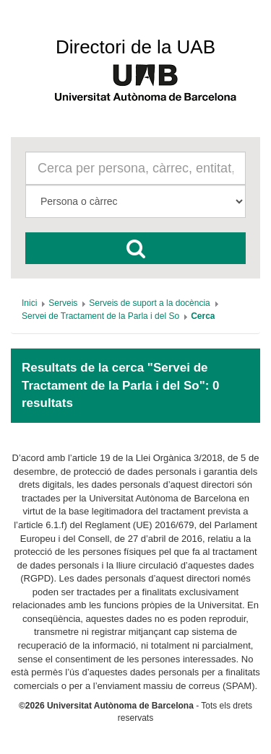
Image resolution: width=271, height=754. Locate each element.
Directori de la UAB (135, 47)
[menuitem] (29, 303)
